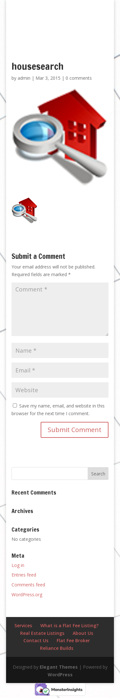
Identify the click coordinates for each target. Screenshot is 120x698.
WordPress (60, 675)
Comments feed (28, 585)
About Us (83, 633)
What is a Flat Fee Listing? (69, 625)
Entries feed (24, 575)
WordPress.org (27, 594)
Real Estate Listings (42, 633)
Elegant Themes (59, 667)
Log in (18, 565)
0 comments (79, 78)
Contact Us (35, 640)
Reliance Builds (56, 648)
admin (24, 78)
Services (23, 625)
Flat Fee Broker (73, 640)
